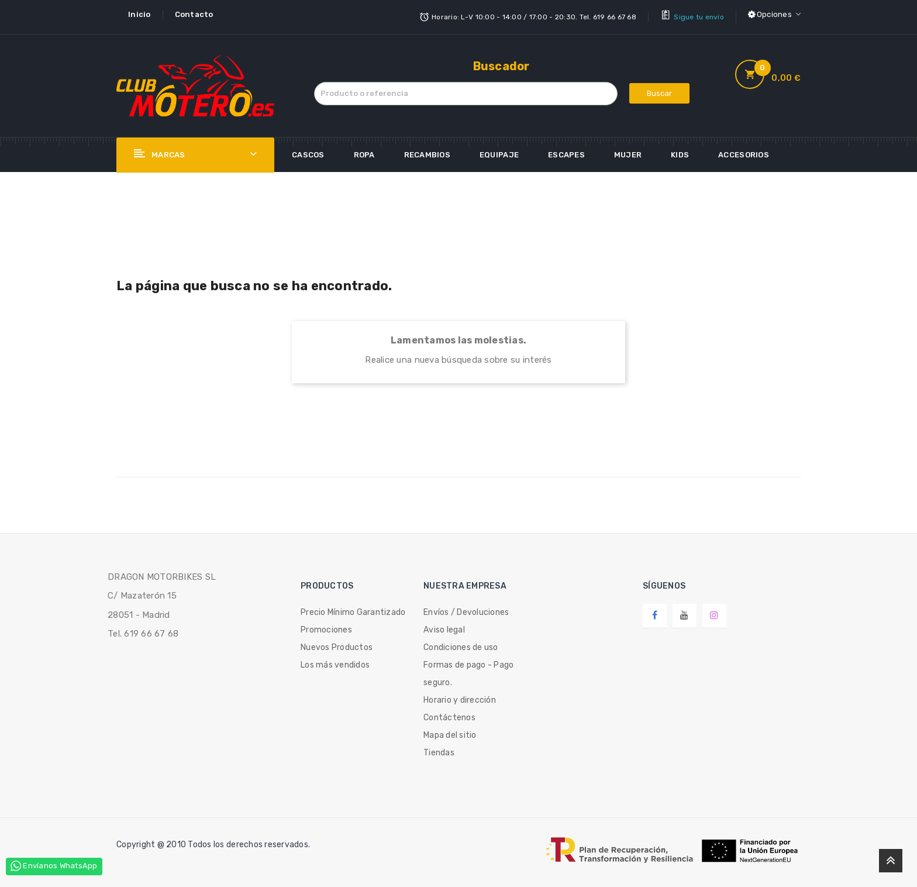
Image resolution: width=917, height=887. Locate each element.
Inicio (139, 14)
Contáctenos (449, 713)
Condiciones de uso (460, 643)
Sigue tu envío (699, 15)
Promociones (326, 625)
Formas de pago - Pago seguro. (468, 669)
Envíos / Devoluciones (466, 608)
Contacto (194, 14)
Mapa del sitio (450, 730)
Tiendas (438, 748)
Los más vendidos (335, 660)
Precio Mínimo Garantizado (353, 608)
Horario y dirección (459, 695)
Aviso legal (444, 625)
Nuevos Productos (337, 643)
